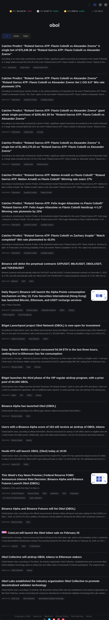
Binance (14, 281)
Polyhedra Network (48, 310)
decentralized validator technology (51, 599)
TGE (64, 493)
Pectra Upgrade (8, 315)
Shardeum (54, 493)
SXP (23, 281)
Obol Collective (17, 570)
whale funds (24, 67)
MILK (31, 281)
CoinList (14, 546)
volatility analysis (47, 100)
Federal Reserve (18, 493)
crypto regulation (36, 498)
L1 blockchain (35, 546)
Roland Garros (42, 164)
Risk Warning (77, 616)
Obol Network (34, 339)
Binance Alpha (32, 310)
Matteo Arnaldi (46, 193)
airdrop (38, 395)
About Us (37, 616)
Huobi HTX (16, 464)
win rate (40, 132)
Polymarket (12, 67)
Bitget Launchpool (18, 339)
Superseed (74, 493)
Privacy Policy (62, 616)
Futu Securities (17, 310)
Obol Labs (15, 599)
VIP (21, 395)
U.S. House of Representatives (14, 498)
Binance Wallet (17, 367)
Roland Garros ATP (40, 67)
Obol (28, 367)
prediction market (30, 100)
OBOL (62, 310)
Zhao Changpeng (25, 315)
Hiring (88, 616)
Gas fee (37, 367)
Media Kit (48, 616)
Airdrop (71, 310)
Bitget (14, 395)
